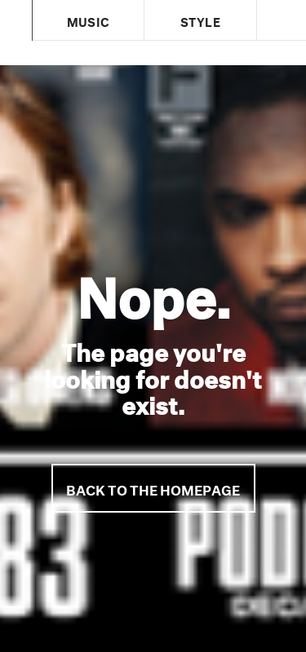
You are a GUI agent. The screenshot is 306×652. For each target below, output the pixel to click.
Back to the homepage (153, 488)
